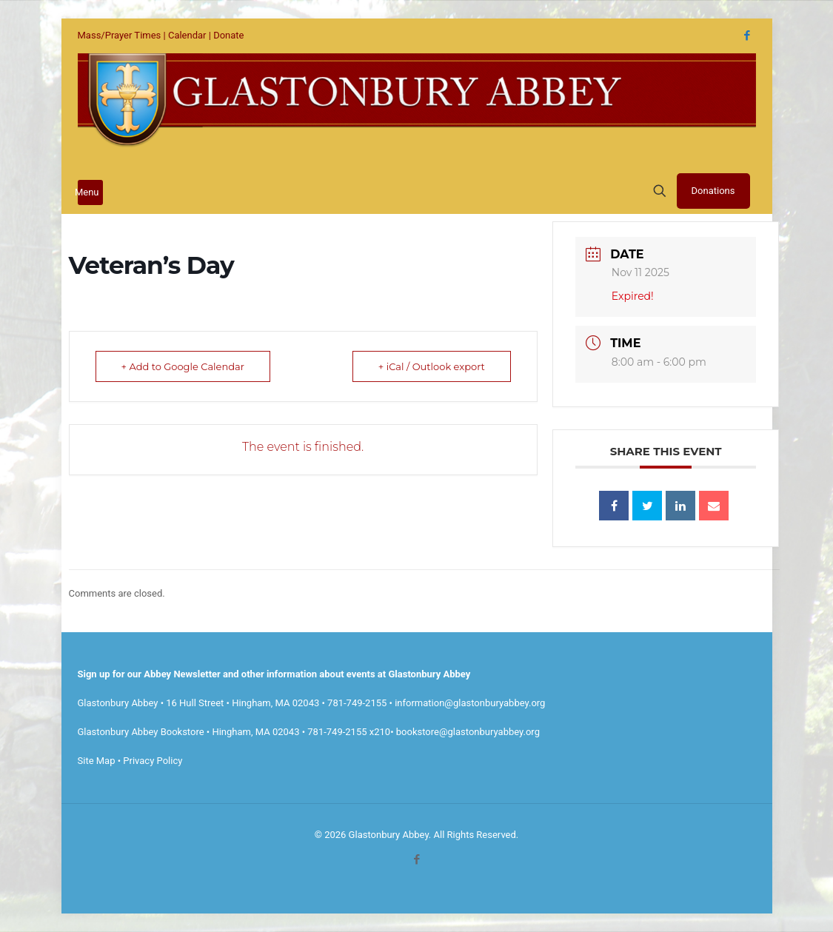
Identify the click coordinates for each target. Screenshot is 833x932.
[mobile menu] (90, 192)
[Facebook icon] (747, 35)
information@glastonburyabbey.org (470, 702)
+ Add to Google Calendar (182, 366)
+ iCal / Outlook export (431, 366)
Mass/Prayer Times (119, 35)
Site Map (97, 760)
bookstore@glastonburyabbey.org (468, 731)
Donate (228, 35)
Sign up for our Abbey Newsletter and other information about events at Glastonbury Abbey (274, 674)
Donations (713, 190)
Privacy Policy (152, 760)
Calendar (187, 35)
